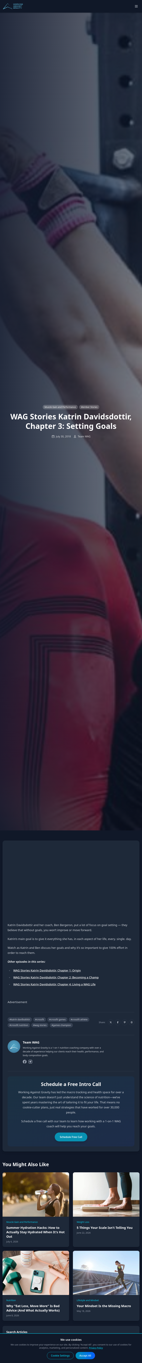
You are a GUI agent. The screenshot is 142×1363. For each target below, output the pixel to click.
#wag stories (39, 1025)
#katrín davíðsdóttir (19, 1019)
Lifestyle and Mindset (88, 1300)
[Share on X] (111, 1022)
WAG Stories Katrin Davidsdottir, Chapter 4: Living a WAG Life (54, 984)
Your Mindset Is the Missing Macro (104, 1306)
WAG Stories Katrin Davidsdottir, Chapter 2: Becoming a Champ (56, 977)
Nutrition (11, 1300)
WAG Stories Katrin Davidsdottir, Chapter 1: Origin (47, 970)
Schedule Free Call (71, 1137)
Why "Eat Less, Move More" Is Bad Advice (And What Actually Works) (33, 1308)
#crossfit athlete (79, 1019)
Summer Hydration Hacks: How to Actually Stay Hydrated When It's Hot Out (35, 1232)
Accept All (85, 1355)
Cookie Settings (60, 1355)
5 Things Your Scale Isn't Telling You (105, 1228)
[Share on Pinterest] (124, 1022)
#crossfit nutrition (18, 1025)
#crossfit (39, 1019)
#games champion (61, 1025)
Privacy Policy (96, 1347)
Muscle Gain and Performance (60, 407)
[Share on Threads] (131, 1022)
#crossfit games (57, 1019)
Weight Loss (83, 1221)
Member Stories (89, 407)
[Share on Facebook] (117, 1022)
